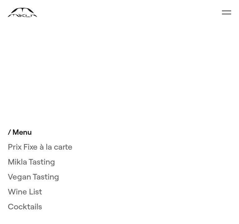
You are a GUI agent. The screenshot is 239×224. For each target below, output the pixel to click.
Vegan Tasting (33, 177)
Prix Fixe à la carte (40, 147)
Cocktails (25, 207)
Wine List (25, 192)
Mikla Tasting (31, 162)
